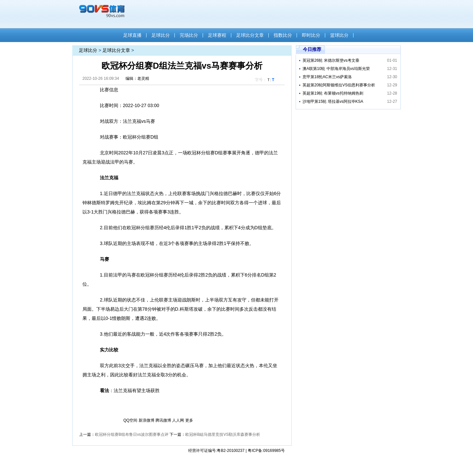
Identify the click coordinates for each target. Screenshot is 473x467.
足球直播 (132, 35)
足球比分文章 (250, 35)
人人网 (178, 420)
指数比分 (283, 35)
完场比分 (189, 35)
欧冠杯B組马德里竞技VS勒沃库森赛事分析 (222, 434)
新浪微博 (146, 420)
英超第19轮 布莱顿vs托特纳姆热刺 (333, 93)
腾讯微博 (163, 420)
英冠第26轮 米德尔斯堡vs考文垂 (331, 60)
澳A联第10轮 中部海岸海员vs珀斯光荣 (336, 68)
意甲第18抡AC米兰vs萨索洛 (327, 77)
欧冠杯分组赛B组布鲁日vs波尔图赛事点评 (132, 434)
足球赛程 (217, 35)
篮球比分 (339, 35)
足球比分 (160, 35)
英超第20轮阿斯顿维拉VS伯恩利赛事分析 (339, 85)
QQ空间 (131, 420)
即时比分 (311, 35)
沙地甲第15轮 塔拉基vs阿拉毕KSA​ (333, 101)
